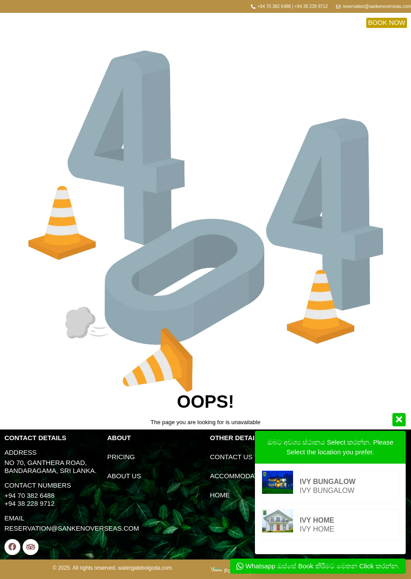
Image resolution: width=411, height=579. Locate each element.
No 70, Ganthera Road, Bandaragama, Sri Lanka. (50, 466)
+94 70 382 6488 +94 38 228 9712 (29, 499)
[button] (386, 22)
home (220, 495)
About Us (124, 476)
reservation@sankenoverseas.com (71, 528)
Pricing (121, 457)
